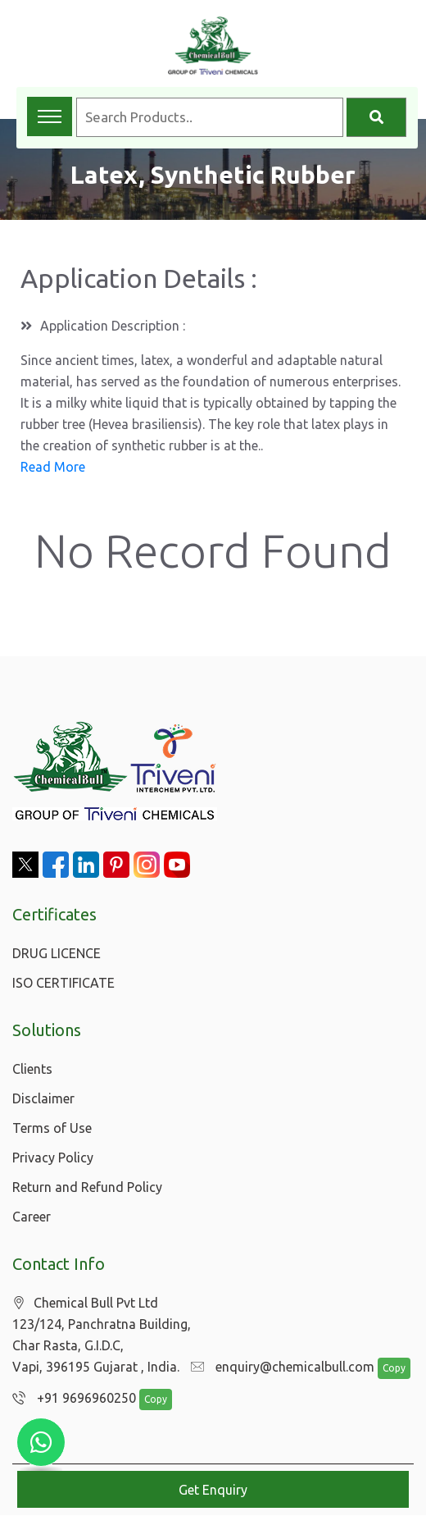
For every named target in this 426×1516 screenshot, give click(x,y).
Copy (385, 1368)
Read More (52, 466)
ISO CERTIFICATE (63, 982)
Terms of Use (52, 1128)
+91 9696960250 (70, 1398)
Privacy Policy (52, 1157)
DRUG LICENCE (56, 953)
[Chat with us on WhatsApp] (41, 1442)
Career (31, 1216)
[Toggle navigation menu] (49, 116)
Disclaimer (43, 1098)
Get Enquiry (213, 1489)
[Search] (376, 117)
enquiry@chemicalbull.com (278, 1367)
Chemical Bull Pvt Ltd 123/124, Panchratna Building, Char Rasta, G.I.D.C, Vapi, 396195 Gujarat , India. (101, 1335)
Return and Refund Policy (87, 1187)
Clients (32, 1069)
